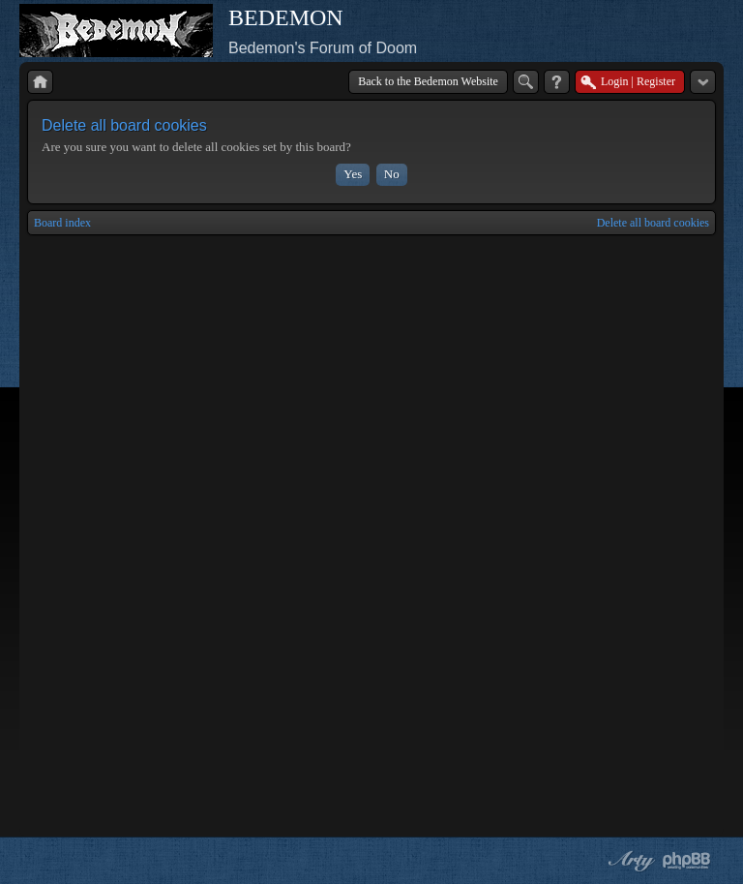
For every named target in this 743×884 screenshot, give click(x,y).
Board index (62, 222)
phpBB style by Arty (629, 860)
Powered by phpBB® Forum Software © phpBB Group (687, 860)
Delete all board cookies (653, 222)
